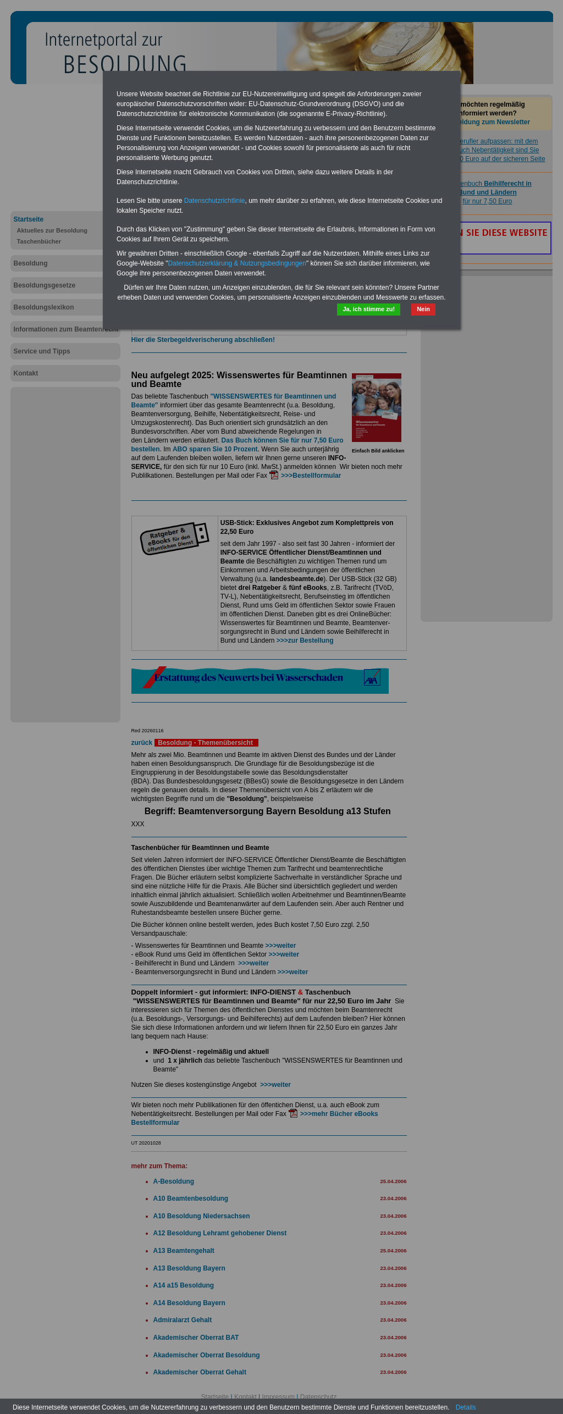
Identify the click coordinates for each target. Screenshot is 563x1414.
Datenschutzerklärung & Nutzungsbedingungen (237, 263)
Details (466, 1407)
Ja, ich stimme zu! (369, 309)
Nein (423, 309)
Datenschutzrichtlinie (214, 201)
